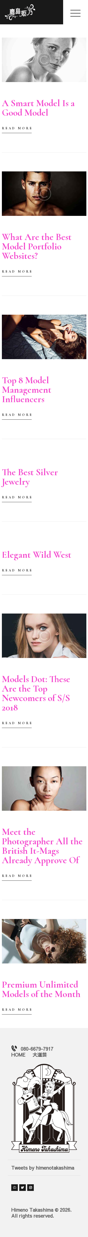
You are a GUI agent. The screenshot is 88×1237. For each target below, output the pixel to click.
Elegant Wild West (36, 554)
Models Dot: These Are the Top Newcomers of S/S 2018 (36, 693)
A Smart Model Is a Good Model (38, 107)
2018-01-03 (11, 92)
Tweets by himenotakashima (42, 1167)
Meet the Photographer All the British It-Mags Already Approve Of (42, 846)
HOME (18, 1054)
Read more (17, 128)
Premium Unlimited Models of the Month (41, 989)
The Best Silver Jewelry (30, 476)
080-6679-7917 (37, 1049)
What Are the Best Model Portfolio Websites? (37, 246)
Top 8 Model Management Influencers (26, 389)
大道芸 (40, 1054)
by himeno (37, 92)
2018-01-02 (11, 821)
